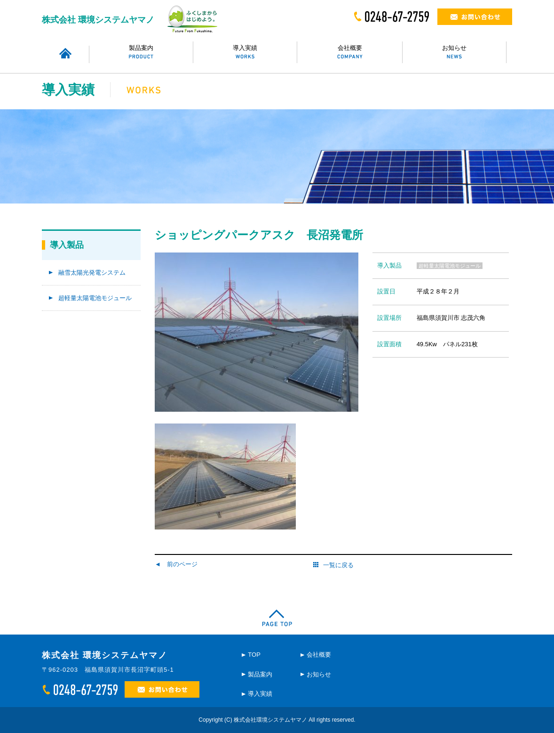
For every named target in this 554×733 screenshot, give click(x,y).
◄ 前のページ (176, 564)
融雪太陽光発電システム (92, 272)
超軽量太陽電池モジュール (95, 297)
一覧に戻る (333, 565)
